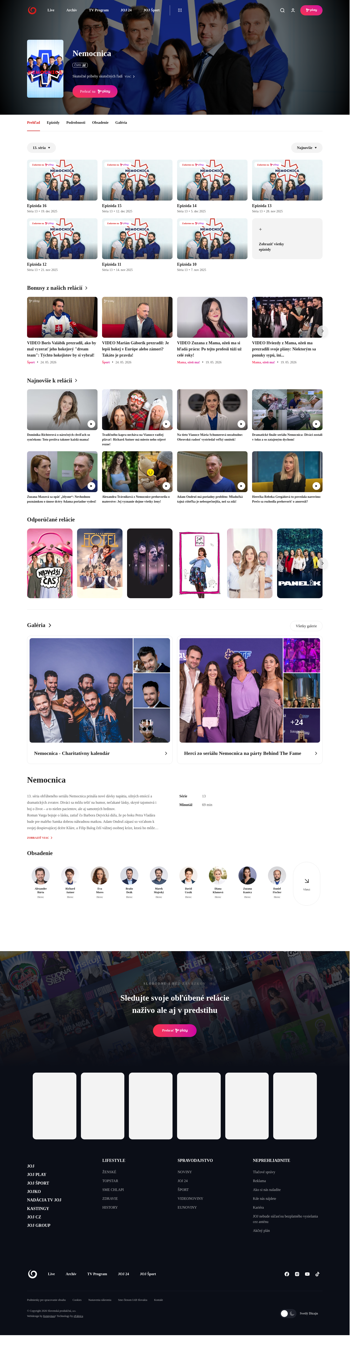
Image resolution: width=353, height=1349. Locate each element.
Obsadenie (100, 122)
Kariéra (258, 1207)
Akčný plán (261, 1230)
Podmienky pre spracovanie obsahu (46, 1313)
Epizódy (53, 122)
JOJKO (36, 1200)
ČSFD (80, 65)
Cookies (77, 1313)
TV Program (99, 10)
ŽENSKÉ (109, 1172)
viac (131, 76)
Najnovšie (307, 148)
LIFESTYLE (113, 1160)
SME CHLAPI (113, 1190)
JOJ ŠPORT (42, 1189)
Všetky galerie (306, 626)
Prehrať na (95, 91)
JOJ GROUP (43, 1243)
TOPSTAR (110, 1181)
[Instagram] (297, 1288)
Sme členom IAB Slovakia (132, 1313)
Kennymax (49, 1330)
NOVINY (185, 1172)
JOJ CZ (36, 1232)
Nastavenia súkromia (99, 1313)
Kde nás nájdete (264, 1198)
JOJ (32, 1167)
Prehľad (33, 122)
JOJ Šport (151, 10)
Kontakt (158, 1313)
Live (51, 10)
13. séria (41, 148)
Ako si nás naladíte (267, 1190)
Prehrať (175, 1030)
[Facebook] (287, 1288)
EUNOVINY (187, 1207)
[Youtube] (307, 1288)
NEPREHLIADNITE (271, 1160)
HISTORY (110, 1207)
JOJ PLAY (40, 1178)
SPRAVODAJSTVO (195, 1160)
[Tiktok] (317, 1288)
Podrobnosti (75, 122)
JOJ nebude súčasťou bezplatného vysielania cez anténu (285, 1219)
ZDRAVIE (110, 1198)
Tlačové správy (264, 1172)
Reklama (259, 1181)
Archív (71, 10)
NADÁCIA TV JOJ (50, 1211)
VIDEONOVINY (190, 1198)
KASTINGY (42, 1221)
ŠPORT (183, 1190)
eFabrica (78, 1330)
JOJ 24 (125, 10)
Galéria (121, 122)
